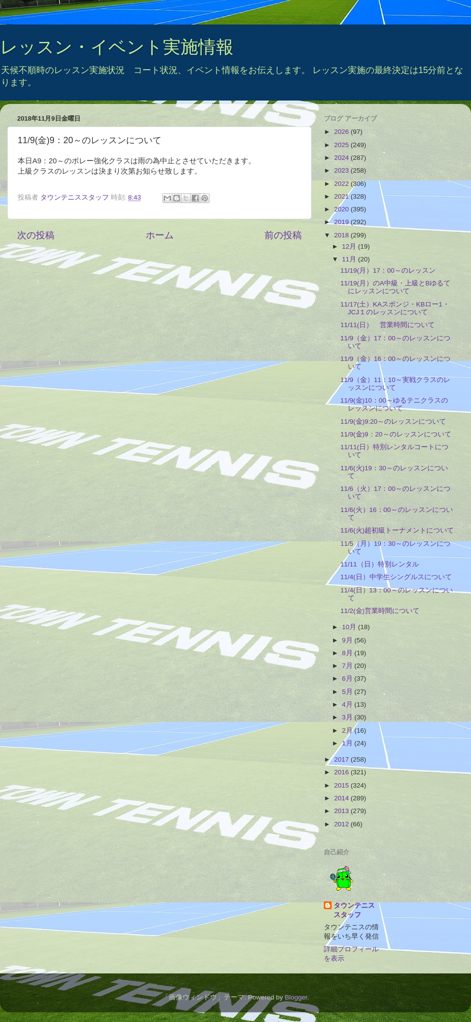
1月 (348, 743)
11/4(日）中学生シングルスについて (396, 577)
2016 (342, 772)
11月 (350, 259)
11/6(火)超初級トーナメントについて (397, 530)
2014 (342, 798)
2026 (342, 131)
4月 (348, 704)
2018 (342, 235)
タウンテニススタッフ (354, 910)
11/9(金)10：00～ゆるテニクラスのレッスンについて (394, 404)
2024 (342, 157)
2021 (342, 196)
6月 (348, 678)
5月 (348, 691)
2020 (342, 209)
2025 (342, 145)
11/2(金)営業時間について (379, 610)
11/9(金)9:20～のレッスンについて (393, 421)
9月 (348, 640)
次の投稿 (35, 235)
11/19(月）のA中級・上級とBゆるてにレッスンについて (395, 287)
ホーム (160, 235)
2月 (348, 730)
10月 (350, 627)
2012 (342, 824)
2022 (342, 183)
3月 (348, 717)
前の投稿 (283, 235)
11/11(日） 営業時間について (387, 325)
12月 (350, 246)
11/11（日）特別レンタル (379, 564)
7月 (348, 665)
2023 (342, 170)
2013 (342, 811)
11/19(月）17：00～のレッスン (388, 270)
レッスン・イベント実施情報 (117, 47)
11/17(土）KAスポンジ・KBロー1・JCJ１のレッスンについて (394, 308)
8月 (348, 653)
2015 (342, 785)
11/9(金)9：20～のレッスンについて (395, 434)
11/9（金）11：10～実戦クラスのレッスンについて (395, 383)
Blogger (296, 997)
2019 (342, 222)
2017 (342, 759)
